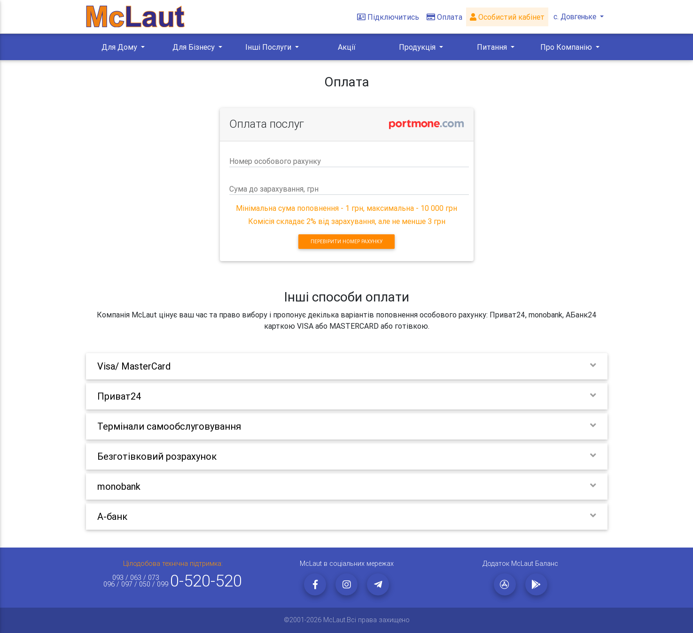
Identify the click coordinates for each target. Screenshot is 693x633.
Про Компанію (567, 47)
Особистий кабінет (505, 17)
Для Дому (120, 47)
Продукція (418, 47)
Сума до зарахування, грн (274, 188)
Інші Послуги (269, 47)
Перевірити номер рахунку (346, 242)
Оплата (442, 17)
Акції (347, 47)
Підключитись (386, 17)
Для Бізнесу (194, 47)
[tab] (346, 366)
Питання (493, 47)
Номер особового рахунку (275, 161)
